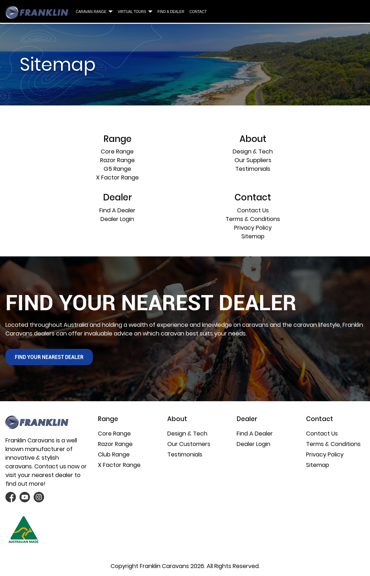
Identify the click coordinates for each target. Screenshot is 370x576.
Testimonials (252, 169)
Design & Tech (253, 151)
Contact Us (253, 210)
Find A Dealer (171, 12)
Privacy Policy (253, 228)
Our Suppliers (253, 160)
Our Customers (188, 444)
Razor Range (117, 160)
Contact (198, 12)
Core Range (117, 151)
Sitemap (252, 236)
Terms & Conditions (252, 219)
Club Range (114, 454)
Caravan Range (91, 12)
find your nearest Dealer (49, 357)
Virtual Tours (132, 12)
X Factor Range (117, 177)
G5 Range (117, 169)
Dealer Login (117, 219)
